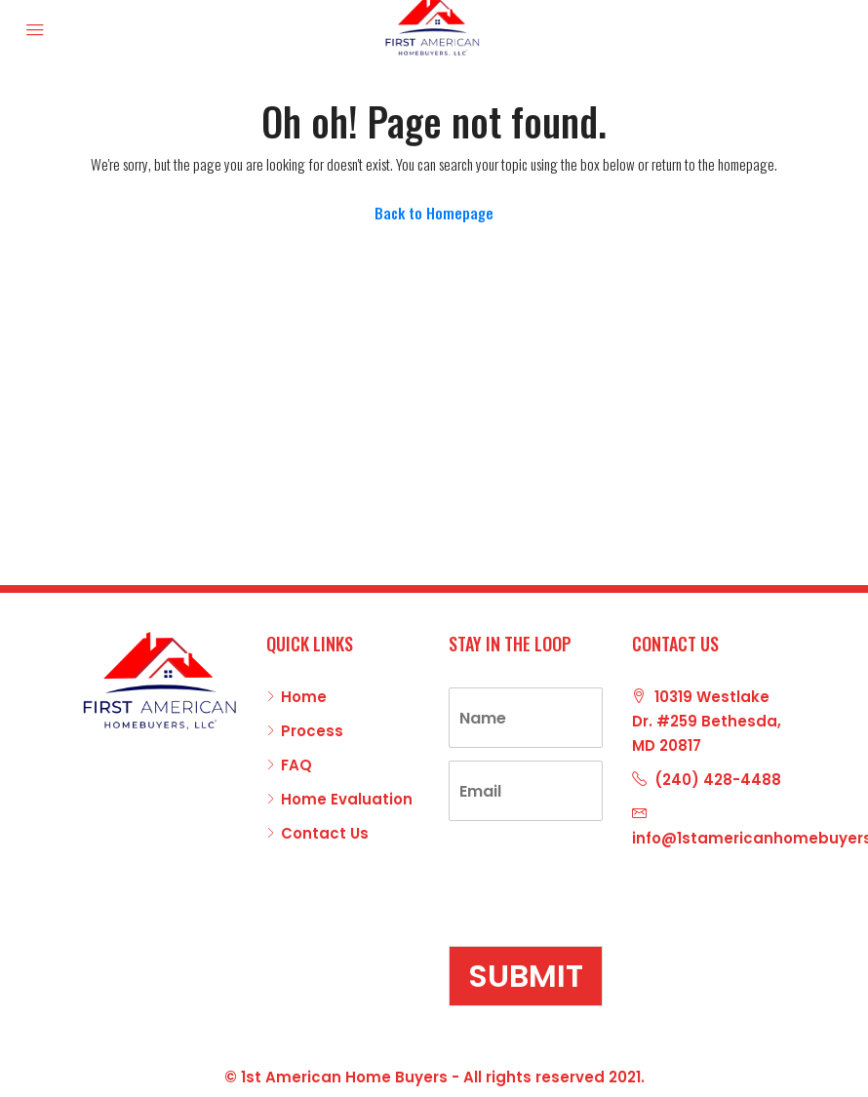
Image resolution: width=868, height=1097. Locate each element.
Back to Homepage (434, 212)
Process (312, 731)
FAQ (296, 765)
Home (304, 696)
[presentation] (597, 914)
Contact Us (325, 833)
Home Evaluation (347, 799)
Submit (525, 976)
